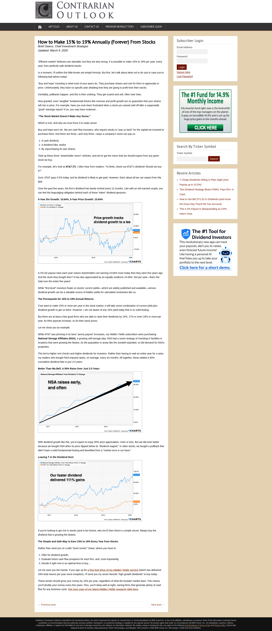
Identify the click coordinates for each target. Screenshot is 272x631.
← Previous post (47, 604)
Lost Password (185, 76)
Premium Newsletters (120, 26)
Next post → (158, 604)
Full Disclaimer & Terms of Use (197, 625)
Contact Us (91, 26)
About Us (72, 26)
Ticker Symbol (184, 153)
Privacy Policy (220, 625)
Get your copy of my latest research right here (103, 589)
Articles (54, 26)
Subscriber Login (151, 26)
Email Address (184, 47)
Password (182, 56)
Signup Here (183, 72)
